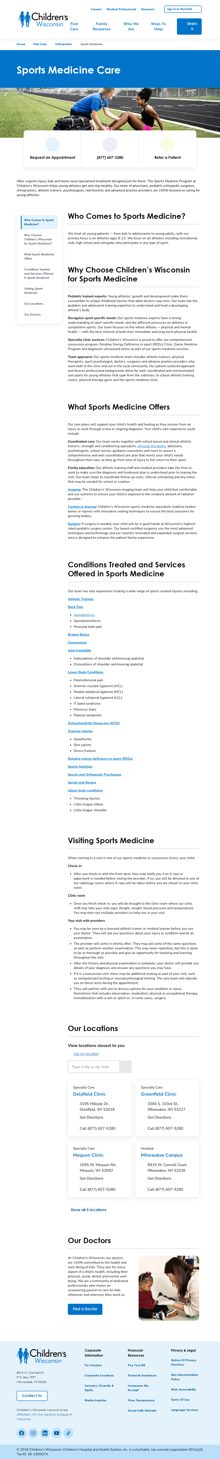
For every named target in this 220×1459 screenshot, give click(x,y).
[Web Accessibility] (183, 1390)
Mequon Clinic (99, 1155)
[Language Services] (184, 1410)
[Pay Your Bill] (136, 1365)
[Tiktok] (68, 1433)
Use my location (83, 1054)
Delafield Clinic (99, 1094)
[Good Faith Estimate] (142, 1411)
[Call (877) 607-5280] (98, 1128)
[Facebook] (22, 1433)
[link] (96, 9)
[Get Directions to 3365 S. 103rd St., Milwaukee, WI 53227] (171, 1111)
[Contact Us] (32, 1396)
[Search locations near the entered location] (126, 1067)
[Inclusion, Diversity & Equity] (100, 1388)
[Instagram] (33, 1433)
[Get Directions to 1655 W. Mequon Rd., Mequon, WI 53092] (103, 1172)
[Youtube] (57, 1433)
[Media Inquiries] (96, 1400)
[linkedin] (45, 1433)
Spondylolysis (84, 615)
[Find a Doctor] (85, 1309)
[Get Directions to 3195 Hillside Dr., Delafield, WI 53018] (103, 1111)
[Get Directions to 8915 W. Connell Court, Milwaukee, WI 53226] (171, 1172)
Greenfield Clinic (167, 1094)
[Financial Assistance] (142, 1376)
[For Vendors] (93, 1365)
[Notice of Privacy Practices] (187, 1362)
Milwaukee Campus (167, 1155)
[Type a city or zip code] (94, 1067)
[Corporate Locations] (99, 1376)
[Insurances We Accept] (143, 1388)
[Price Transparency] (141, 1400)
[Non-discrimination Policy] (187, 1377)
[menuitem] (39, 222)
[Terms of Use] (180, 1400)
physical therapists (152, 446)
